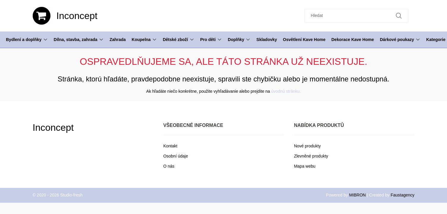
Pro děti (211, 39)
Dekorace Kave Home (352, 39)
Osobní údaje (175, 156)
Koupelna (144, 39)
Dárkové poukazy (400, 39)
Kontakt (170, 146)
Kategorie (436, 39)
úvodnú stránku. (286, 91)
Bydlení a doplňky (27, 39)
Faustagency (402, 195)
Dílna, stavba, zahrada (79, 39)
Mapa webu (304, 166)
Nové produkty (307, 146)
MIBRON (357, 195)
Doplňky (239, 39)
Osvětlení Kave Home (304, 39)
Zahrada (118, 39)
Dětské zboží (178, 39)
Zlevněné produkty (311, 156)
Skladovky (266, 39)
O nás (168, 166)
